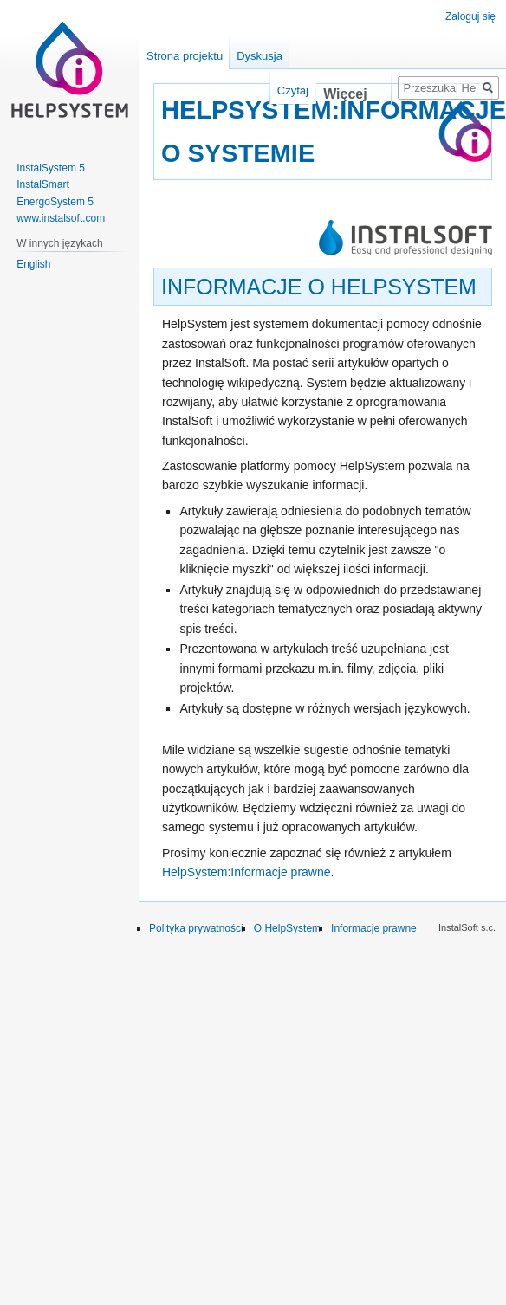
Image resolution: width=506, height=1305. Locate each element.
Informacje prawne (374, 928)
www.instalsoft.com (60, 218)
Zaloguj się (470, 16)
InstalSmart (42, 184)
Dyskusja (259, 55)
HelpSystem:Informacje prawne (246, 872)
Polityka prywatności (196, 928)
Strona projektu (184, 55)
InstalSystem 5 (50, 168)
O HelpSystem (287, 928)
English (33, 264)
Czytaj (281, 90)
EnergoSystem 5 (55, 202)
